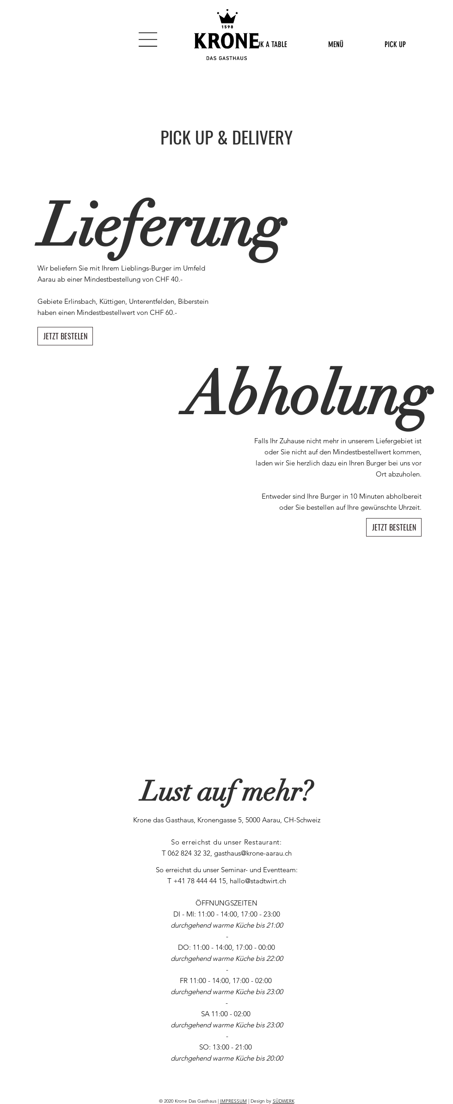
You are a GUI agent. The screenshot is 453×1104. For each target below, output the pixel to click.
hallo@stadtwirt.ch (258, 880)
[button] (148, 39)
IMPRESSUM (233, 1101)
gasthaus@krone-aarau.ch (253, 853)
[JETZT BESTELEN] (65, 336)
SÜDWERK (283, 1101)
